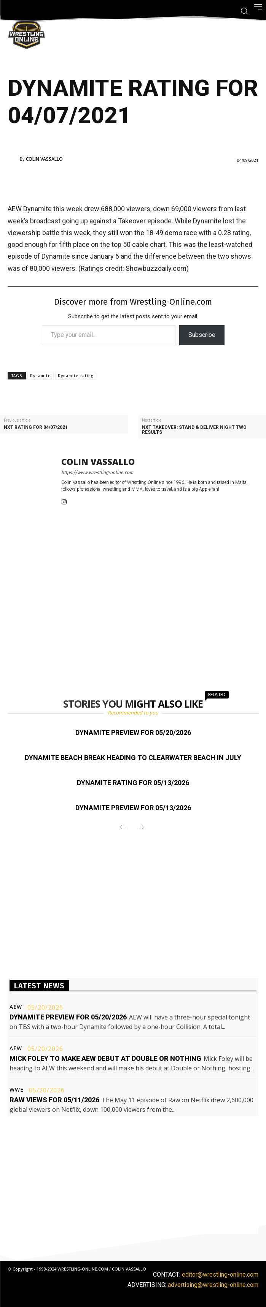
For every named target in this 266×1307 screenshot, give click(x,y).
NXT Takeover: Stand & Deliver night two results (194, 430)
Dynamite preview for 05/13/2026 (133, 808)
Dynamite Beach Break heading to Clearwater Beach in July (133, 758)
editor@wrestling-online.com (220, 1274)
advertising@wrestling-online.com (213, 1284)
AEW (16, 1007)
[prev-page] (123, 827)
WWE (17, 1089)
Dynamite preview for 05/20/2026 (133, 732)
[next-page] (140, 827)
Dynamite (40, 375)
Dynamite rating (76, 375)
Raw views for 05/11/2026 (54, 1100)
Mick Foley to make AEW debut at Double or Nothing (105, 1058)
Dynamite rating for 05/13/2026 (133, 783)
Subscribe (201, 334)
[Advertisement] (122, 181)
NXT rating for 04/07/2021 (36, 427)
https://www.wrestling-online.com (97, 472)
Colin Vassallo (44, 159)
